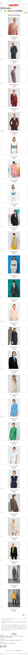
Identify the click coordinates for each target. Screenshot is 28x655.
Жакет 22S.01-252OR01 (14, 370)
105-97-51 (10, 1)
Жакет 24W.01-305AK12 (14, 251)
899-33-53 (18, 1)
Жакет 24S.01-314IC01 (14, 227)
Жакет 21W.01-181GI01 (14, 609)
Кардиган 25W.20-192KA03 (14, 84)
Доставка (11, 636)
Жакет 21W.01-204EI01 (14, 585)
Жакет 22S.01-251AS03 (14, 418)
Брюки (20, 640)
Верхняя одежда (12, 640)
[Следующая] (27, 615)
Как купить (7, 636)
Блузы (4, 640)
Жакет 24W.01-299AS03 (14, 275)
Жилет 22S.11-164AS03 (14, 466)
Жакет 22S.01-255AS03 (14, 442)
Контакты (1, 643)
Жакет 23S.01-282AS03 (14, 323)
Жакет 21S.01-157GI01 (14, 561)
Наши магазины (21, 636)
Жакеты (16, 640)
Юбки (7, 640)
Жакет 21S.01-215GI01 (14, 537)
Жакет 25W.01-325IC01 (14, 60)
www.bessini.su (11, 650)
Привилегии (2, 636)
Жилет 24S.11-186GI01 (14, 156)
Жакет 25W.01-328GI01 (14, 132)
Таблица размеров (11, 643)
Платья (1, 640)
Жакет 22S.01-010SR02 (14, 394)
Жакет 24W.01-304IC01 (14, 299)
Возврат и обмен (9, 637)
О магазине (15, 636)
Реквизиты (6, 643)
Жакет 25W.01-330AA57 (14, 108)
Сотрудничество (3, 637)
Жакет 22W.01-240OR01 (14, 513)
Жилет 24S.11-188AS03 (14, 180)
